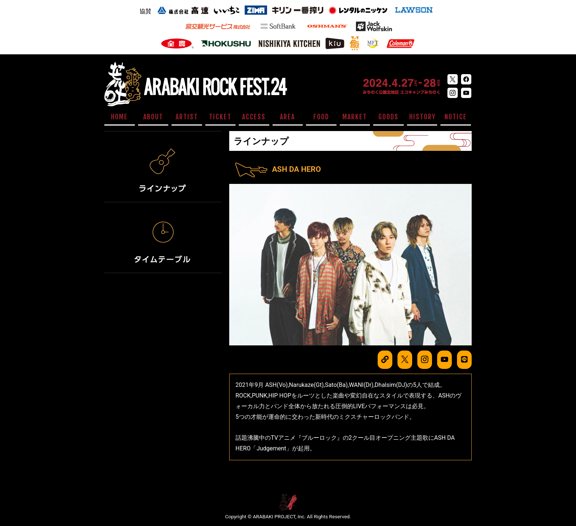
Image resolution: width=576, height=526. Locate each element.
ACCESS (254, 117)
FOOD (321, 117)
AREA (287, 117)
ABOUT (153, 117)
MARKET (354, 117)
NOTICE (455, 117)
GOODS (388, 117)
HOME (119, 117)
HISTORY (422, 117)
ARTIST (187, 117)
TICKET (220, 117)
